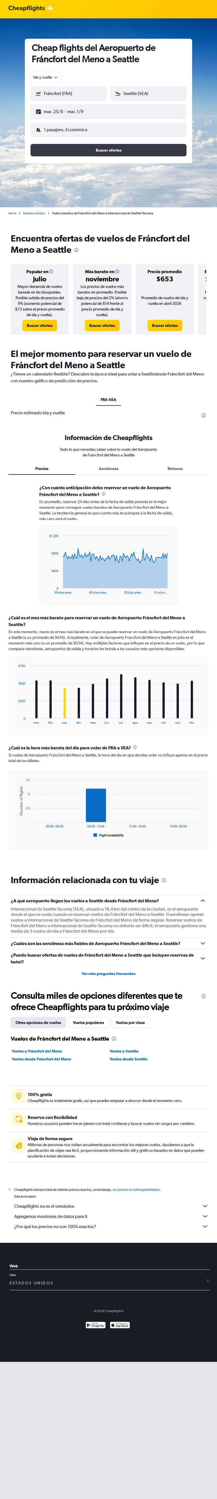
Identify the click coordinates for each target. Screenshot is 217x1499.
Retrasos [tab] (175, 464)
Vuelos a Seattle (124, 1046)
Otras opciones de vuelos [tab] (38, 1018)
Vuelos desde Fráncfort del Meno (41, 1054)
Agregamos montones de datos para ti (111, 1211)
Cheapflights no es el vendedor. (111, 1201)
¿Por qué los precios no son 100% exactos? (111, 1221)
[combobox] (46, 77)
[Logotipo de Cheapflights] (26, 8)
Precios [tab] (41, 464)
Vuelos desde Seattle (128, 1054)
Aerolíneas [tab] (108, 464)
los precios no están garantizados (136, 1185)
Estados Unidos (34, 209)
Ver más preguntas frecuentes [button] (108, 969)
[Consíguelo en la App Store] (119, 1321)
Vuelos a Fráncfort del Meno (37, 1046)
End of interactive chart (15, 829)
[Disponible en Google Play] (95, 1321)
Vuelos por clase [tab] (130, 1018)
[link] (39, 321)
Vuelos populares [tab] (88, 1018)
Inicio (12, 209)
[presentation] (76, 245)
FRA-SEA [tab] (108, 395)
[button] (66, 111)
